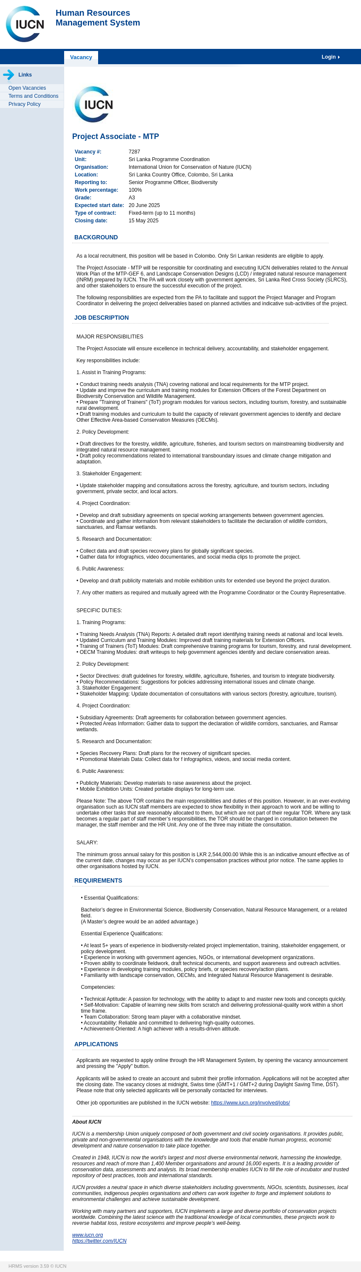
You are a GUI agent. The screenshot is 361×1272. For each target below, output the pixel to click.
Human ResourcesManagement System (98, 17)
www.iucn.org (87, 1235)
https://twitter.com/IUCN (99, 1241)
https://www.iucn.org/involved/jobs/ (250, 1103)
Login (329, 57)
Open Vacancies (27, 88)
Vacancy (81, 57)
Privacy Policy (24, 104)
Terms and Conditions (33, 96)
